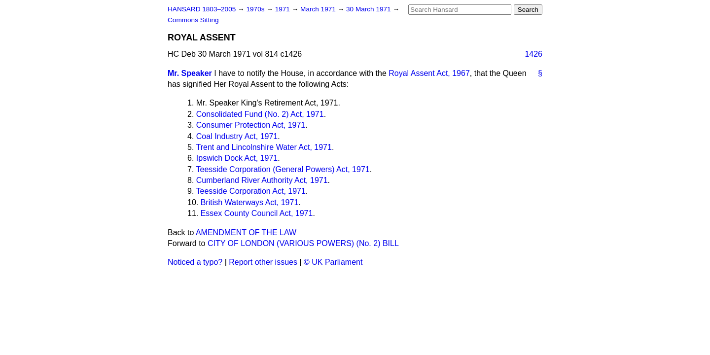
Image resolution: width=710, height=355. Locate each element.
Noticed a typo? (195, 262)
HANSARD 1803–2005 (202, 9)
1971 (283, 9)
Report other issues (263, 262)
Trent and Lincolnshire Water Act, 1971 (264, 147)
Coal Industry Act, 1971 (237, 136)
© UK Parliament (333, 262)
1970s (256, 9)
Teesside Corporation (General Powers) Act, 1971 (283, 169)
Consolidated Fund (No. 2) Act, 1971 (260, 114)
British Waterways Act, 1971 (250, 202)
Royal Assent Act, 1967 (429, 73)
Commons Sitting (193, 20)
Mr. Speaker (190, 73)
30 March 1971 (369, 9)
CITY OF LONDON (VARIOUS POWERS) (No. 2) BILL (303, 243)
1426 (533, 54)
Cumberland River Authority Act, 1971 (262, 180)
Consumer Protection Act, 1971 (250, 125)
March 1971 (319, 9)
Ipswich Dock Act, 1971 (237, 158)
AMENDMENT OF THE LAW (246, 232)
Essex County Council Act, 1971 (257, 213)
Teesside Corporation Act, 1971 (251, 191)
